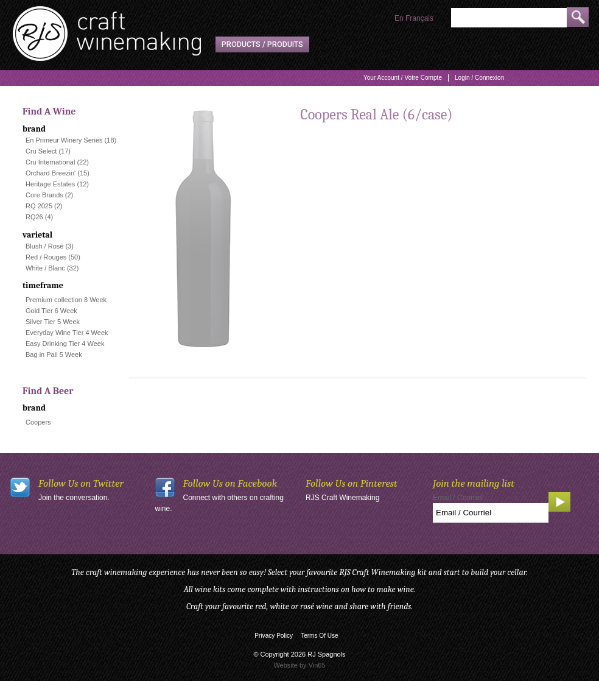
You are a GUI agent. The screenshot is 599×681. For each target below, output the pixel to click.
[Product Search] (509, 17)
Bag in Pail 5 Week (54, 354)
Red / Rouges (46, 257)
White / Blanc (45, 268)
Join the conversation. (74, 497)
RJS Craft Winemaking (342, 497)
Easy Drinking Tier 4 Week (65, 343)
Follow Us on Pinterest (352, 483)
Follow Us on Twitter (81, 483)
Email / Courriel (458, 497)
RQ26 (34, 217)
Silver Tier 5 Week (53, 321)
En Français (413, 18)
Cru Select (41, 151)
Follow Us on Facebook (230, 483)
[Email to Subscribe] (490, 513)
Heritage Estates (50, 184)
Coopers (38, 422)
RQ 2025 (39, 206)
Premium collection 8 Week (66, 299)
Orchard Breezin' (50, 173)
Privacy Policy (273, 635)
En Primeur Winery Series (64, 140)
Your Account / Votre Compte (402, 77)
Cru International (50, 162)
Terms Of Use (319, 635)
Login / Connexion (479, 77)
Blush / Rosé (44, 246)
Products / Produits (262, 44)
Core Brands (44, 195)
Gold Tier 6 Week (51, 310)
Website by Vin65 (299, 665)
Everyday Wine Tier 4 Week (67, 332)
